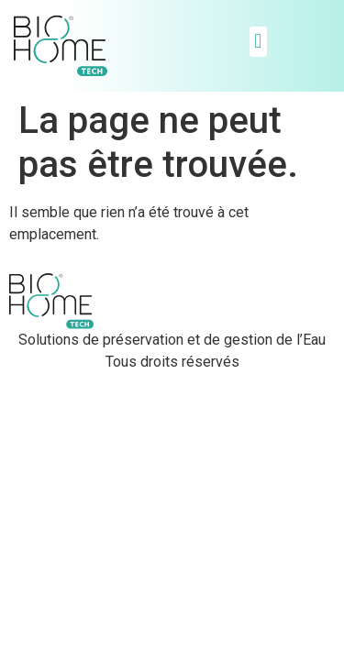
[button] (258, 42)
